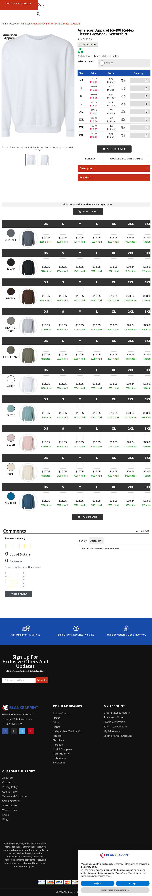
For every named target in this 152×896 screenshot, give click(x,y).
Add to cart (114, 149)
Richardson (59, 758)
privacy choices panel (100, 876)
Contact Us (8, 782)
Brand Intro (86, 177)
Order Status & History (117, 712)
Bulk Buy (90, 158)
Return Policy (10, 805)
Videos (116, 55)
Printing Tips (84, 55)
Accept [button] (132, 883)
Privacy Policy (10, 787)
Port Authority (61, 753)
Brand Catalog (101, 55)
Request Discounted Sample (126, 158)
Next (38, 5)
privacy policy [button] (90, 867)
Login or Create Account (118, 735)
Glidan (56, 722)
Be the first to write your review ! (100, 548)
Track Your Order (114, 717)
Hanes (56, 727)
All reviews (142, 531)
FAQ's (5, 814)
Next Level (59, 740)
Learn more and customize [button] (115, 890)
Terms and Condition (14, 796)
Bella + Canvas (61, 713)
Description (86, 168)
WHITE (106, 63)
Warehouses (9, 810)
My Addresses (112, 731)
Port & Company (62, 749)
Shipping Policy (11, 801)
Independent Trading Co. (67, 731)
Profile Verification (114, 722)
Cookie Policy (10, 791)
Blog (5, 819)
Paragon (58, 744)
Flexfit (56, 718)
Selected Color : (86, 63)
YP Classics (59, 762)
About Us (7, 777)
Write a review (88, 44)
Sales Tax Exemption (116, 726)
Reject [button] (97, 883)
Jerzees (57, 735)
